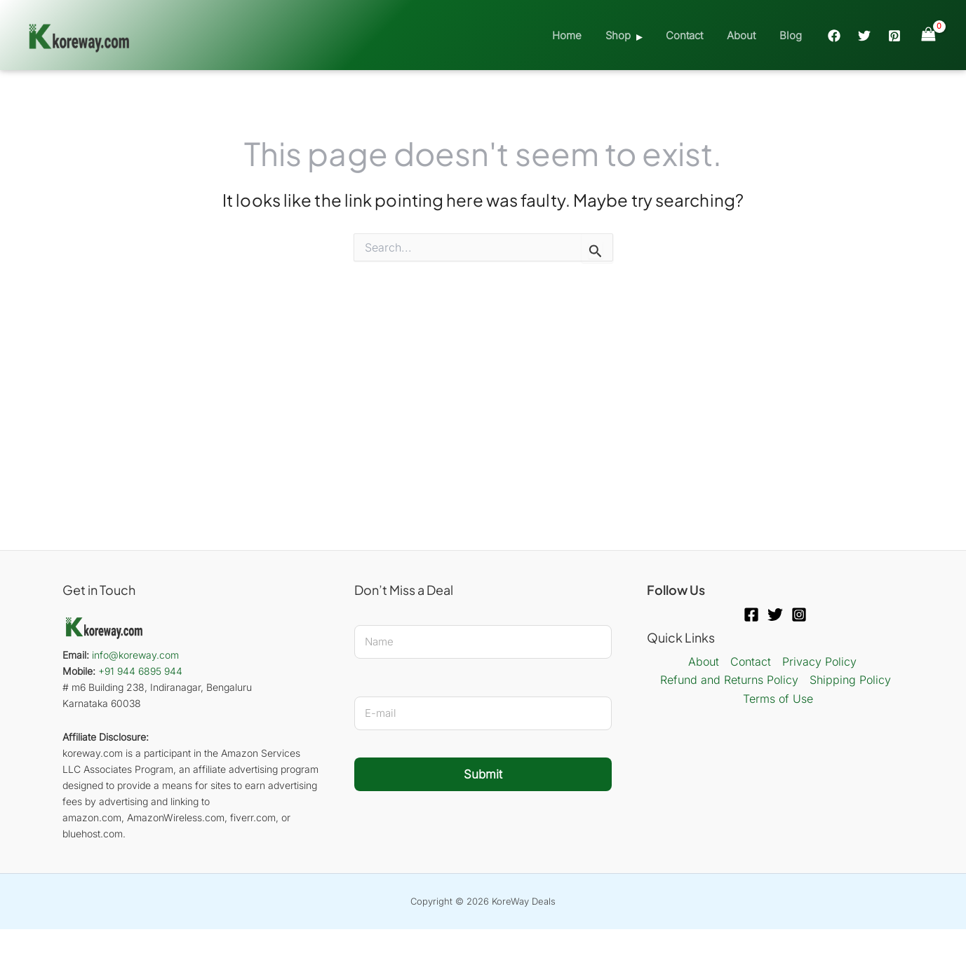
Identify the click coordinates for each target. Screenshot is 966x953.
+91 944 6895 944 (140, 671)
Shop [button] (627, 35)
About (745, 35)
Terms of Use (778, 699)
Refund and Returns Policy (729, 680)
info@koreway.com (135, 655)
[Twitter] (864, 35)
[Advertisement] (483, 400)
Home (579, 35)
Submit (483, 774)
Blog (792, 35)
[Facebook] (834, 35)
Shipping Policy (850, 680)
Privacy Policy (819, 661)
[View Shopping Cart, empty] (928, 35)
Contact (691, 35)
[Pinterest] (894, 35)
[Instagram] (799, 614)
